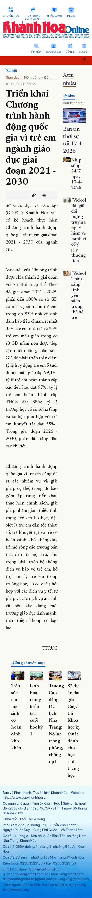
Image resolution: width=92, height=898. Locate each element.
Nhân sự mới (55, 15)
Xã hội (11, 71)
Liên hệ (70, 51)
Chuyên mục (11, 15)
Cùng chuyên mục (29, 663)
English (84, 51)
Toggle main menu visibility (87, 59)
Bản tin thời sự (73, 103)
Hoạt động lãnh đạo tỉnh (33, 17)
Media (71, 15)
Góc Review (53, 51)
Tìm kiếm (36, 51)
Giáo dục (13, 77)
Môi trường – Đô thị (38, 77)
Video (70, 96)
